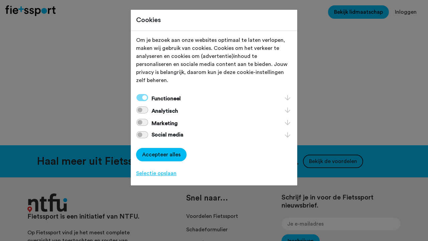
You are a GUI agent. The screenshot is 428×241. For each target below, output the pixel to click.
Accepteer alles (161, 154)
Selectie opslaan (156, 173)
